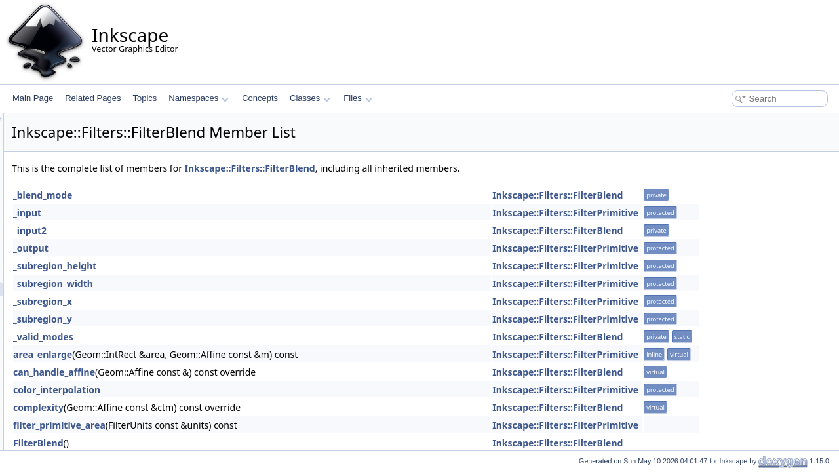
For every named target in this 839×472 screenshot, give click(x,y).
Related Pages (93, 98)
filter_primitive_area (223, 425)
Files (357, 98)
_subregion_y (206, 319)
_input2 (193, 230)
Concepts (260, 98)
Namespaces (198, 98)
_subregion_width (217, 283)
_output (194, 248)
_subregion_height (218, 266)
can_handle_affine (218, 372)
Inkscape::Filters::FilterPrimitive (729, 212)
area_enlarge (206, 354)
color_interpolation (220, 390)
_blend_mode (206, 195)
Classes (310, 98)
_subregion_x (206, 301)
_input (191, 212)
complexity (202, 407)
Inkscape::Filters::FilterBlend (414, 168)
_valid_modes (207, 336)
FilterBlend (202, 443)
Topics (144, 98)
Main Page (32, 98)
